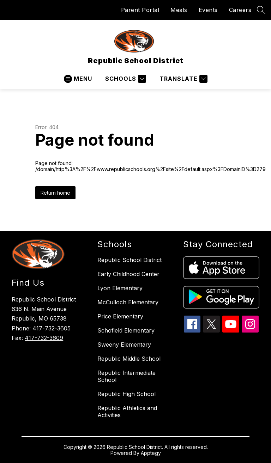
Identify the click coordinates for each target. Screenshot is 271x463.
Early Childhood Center (128, 274)
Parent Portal (140, 9)
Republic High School (126, 393)
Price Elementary (120, 316)
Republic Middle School (129, 358)
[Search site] (261, 10)
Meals (178, 9)
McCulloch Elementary (127, 302)
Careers (240, 9)
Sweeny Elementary (124, 344)
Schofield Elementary (126, 330)
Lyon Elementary (120, 288)
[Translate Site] (182, 78)
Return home (55, 193)
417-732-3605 (51, 328)
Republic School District (129, 259)
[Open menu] (78, 78)
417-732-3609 (44, 337)
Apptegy (151, 453)
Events (208, 9)
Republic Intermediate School (126, 376)
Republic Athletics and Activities (127, 411)
